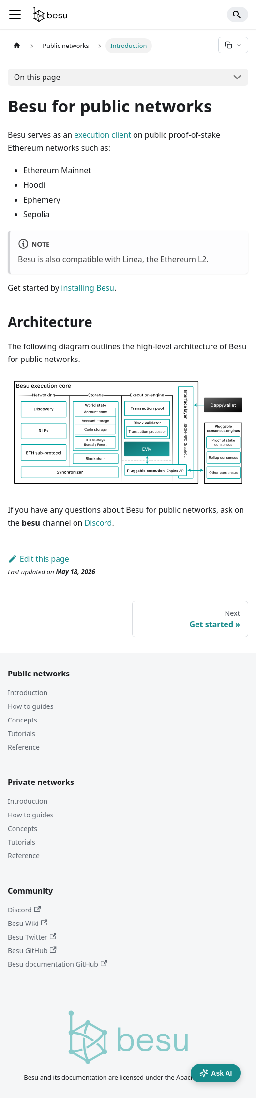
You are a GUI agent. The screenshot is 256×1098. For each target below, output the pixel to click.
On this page (37, 77)
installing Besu (87, 287)
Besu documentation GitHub (57, 964)
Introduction (27, 692)
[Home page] (17, 45)
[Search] (237, 14)
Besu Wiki (27, 923)
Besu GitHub (32, 950)
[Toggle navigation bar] (15, 14)
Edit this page (38, 558)
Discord (98, 523)
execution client (102, 134)
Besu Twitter (32, 936)
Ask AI (215, 1073)
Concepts (22, 719)
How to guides (30, 706)
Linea (132, 259)
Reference (24, 747)
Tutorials (21, 733)
